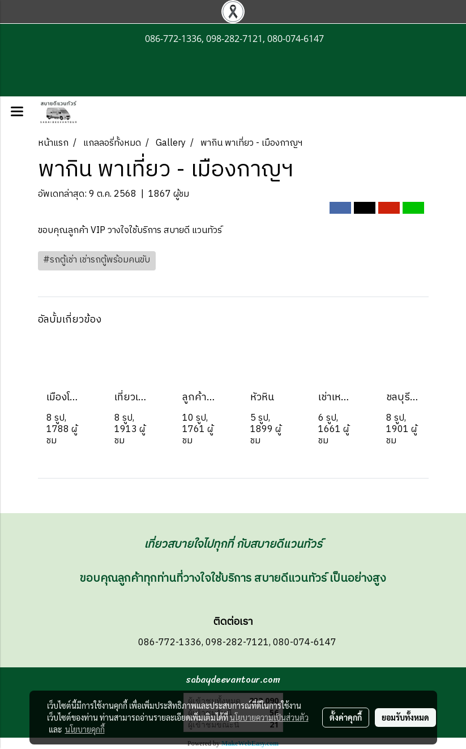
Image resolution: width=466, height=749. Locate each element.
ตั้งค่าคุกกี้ (346, 717)
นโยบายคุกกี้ (85, 729)
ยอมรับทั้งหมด (405, 717)
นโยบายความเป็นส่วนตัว (269, 717)
